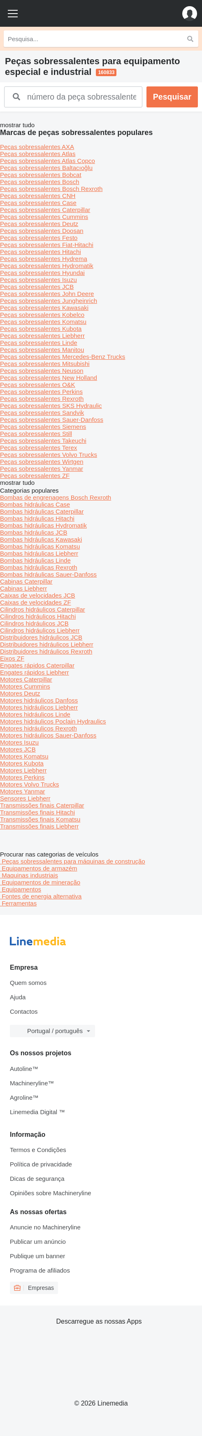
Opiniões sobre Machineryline (50, 1192)
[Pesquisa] (190, 38)
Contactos (24, 1011)
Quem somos (28, 982)
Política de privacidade (41, 1164)
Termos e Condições (38, 1149)
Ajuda (18, 997)
